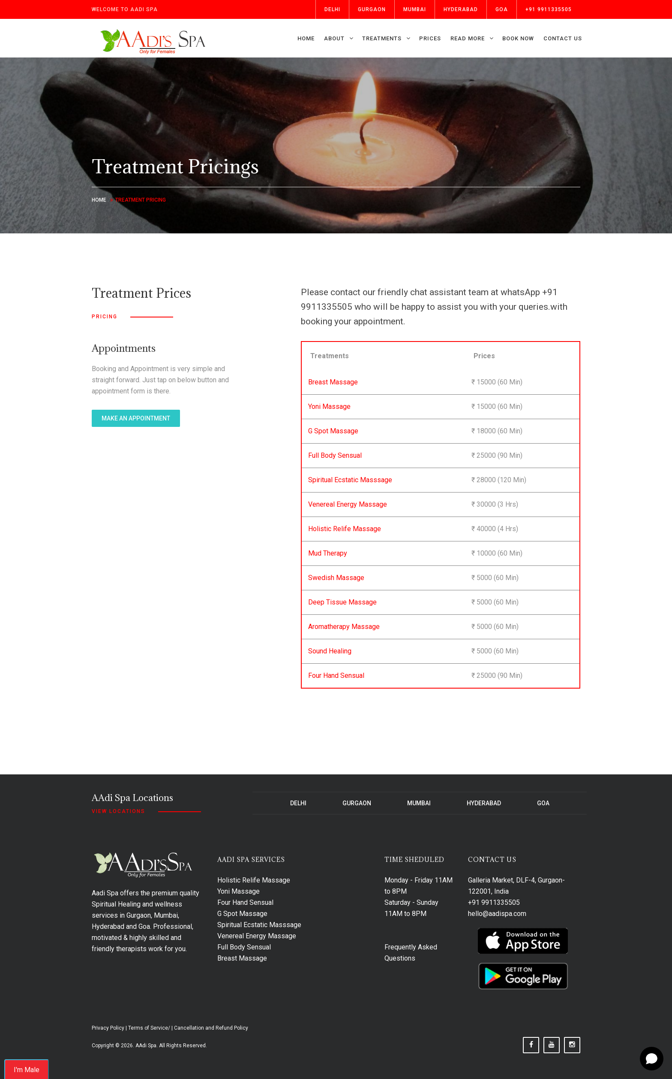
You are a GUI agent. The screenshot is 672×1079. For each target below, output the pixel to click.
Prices (430, 38)
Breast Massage (333, 382)
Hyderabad (461, 9)
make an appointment (136, 418)
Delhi (332, 9)
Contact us (562, 38)
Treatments (382, 38)
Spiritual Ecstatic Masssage (350, 480)
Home (306, 38)
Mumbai (414, 9)
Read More (467, 38)
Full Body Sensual (335, 455)
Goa (501, 9)
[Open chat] (651, 1058)
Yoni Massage (329, 406)
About (334, 38)
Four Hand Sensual (336, 675)
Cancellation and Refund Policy (211, 1028)
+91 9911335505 (548, 9)
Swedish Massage (336, 578)
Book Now (518, 38)
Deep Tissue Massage (342, 602)
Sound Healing (329, 651)
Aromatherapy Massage (344, 627)
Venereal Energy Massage (347, 504)
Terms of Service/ (149, 1028)
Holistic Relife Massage (344, 529)
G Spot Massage (333, 431)
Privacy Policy (108, 1028)
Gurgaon (372, 9)
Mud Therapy (327, 553)
